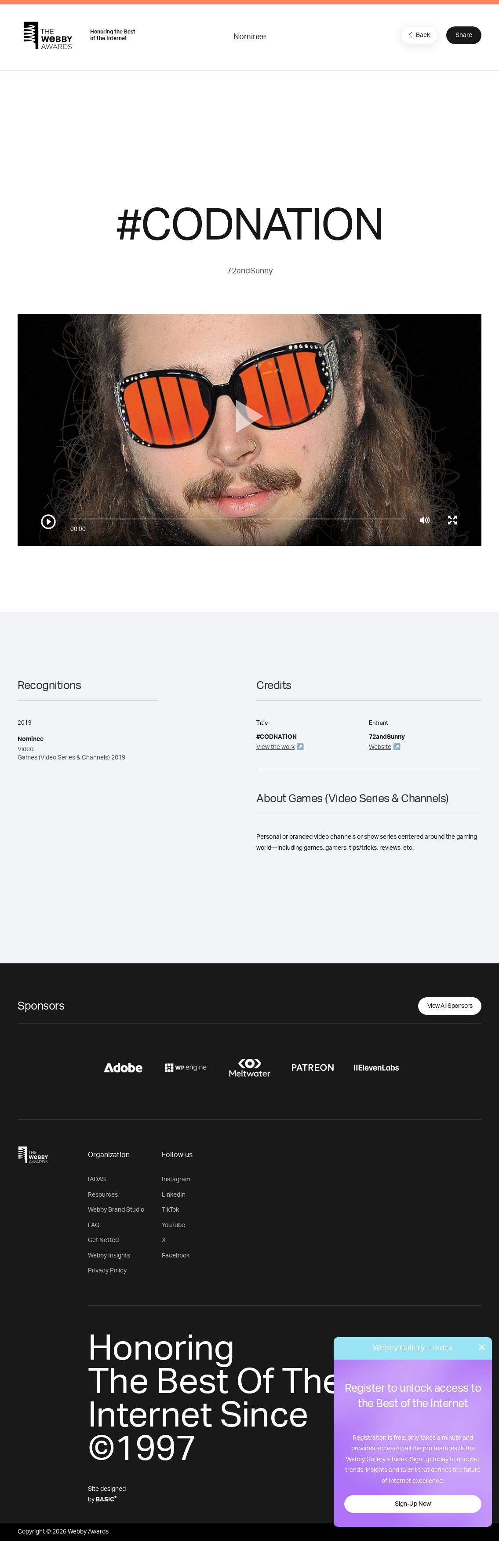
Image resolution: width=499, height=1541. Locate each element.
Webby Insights (109, 1256)
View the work (275, 747)
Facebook (175, 1256)
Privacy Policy (107, 1271)
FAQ (94, 1225)
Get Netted (103, 1240)
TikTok (170, 1210)
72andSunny (250, 271)
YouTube (173, 1225)
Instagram (176, 1179)
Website (380, 747)
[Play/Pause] (48, 522)
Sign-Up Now (413, 1504)
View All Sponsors (450, 1006)
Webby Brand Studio (116, 1210)
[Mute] (425, 520)
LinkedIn (174, 1195)
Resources (103, 1195)
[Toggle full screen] (452, 520)
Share (463, 35)
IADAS (97, 1179)
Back (418, 34)
